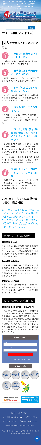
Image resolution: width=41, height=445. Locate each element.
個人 (16, 417)
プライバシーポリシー (10, 421)
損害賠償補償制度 (11, 425)
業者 (21, 417)
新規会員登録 (20, 366)
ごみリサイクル (31, 417)
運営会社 (23, 425)
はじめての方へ (22, 413)
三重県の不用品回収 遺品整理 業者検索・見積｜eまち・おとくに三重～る (20, 14)
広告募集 (23, 421)
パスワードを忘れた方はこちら (21, 359)
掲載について (32, 421)
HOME (13, 413)
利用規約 (31, 425)
